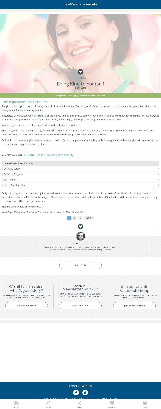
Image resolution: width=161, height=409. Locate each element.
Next (88, 218)
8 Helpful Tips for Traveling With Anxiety (48, 155)
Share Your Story (26, 305)
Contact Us (58, 398)
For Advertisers (86, 398)
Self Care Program (13, 174)
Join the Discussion (134, 305)
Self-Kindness (11, 179)
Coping (81, 78)
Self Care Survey (12, 168)
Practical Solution (87, 95)
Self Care (101, 95)
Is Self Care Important (15, 185)
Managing (73, 95)
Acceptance (61, 95)
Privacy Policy (71, 398)
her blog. (108, 250)
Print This (80, 265)
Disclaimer (113, 398)
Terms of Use (101, 398)
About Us (47, 398)
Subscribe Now (80, 305)
